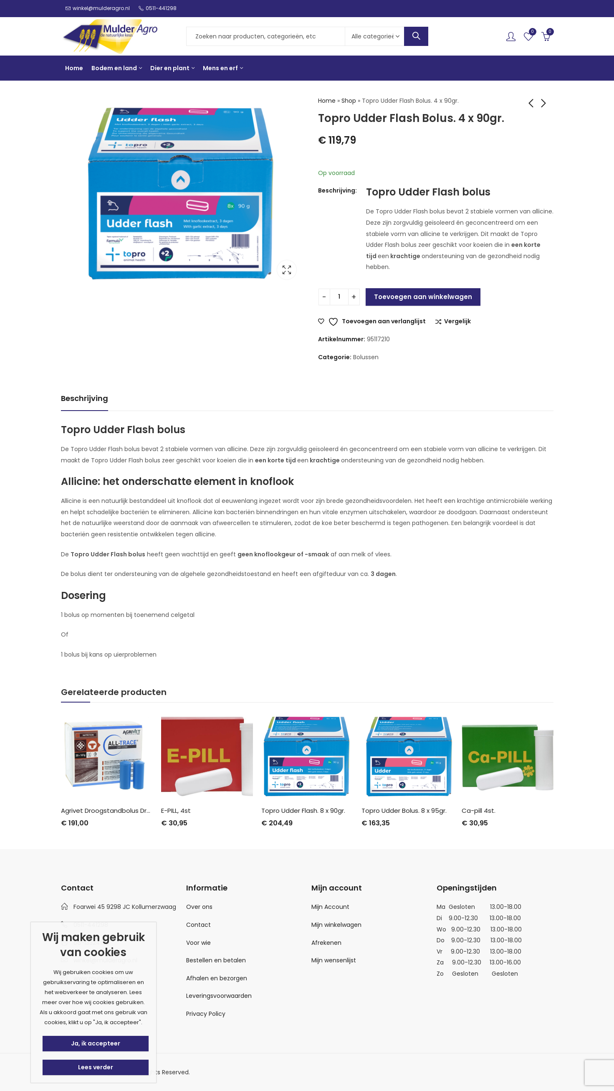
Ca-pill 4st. (478, 810)
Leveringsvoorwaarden (219, 996)
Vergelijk (457, 321)
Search (416, 36)
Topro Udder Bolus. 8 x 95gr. (404, 810)
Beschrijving (84, 398)
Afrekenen (326, 943)
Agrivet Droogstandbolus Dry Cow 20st (121, 810)
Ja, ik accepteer (95, 1043)
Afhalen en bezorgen (216, 978)
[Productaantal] (339, 297)
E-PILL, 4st (176, 810)
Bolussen (366, 357)
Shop (348, 100)
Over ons (199, 907)
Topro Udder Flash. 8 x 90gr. (303, 810)
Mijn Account (330, 907)
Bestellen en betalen (216, 960)
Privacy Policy (205, 1014)
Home (327, 100)
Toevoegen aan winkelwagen (423, 296)
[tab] (84, 399)
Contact (198, 925)
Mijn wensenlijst (333, 960)
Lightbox (286, 269)
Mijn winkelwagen (336, 925)
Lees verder (95, 1067)
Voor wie (198, 943)
